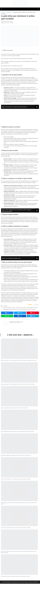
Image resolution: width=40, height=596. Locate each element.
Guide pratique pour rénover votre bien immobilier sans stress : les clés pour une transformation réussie (18, 503)
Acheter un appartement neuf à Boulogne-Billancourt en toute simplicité (14, 407)
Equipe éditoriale (15, 582)
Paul (22, 322)
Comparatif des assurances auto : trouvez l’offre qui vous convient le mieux (19, 309)
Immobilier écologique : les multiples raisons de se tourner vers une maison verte (16, 455)
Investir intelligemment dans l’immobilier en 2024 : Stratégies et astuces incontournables (17, 431)
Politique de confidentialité (33, 582)
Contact (19, 582)
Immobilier (5, 306)
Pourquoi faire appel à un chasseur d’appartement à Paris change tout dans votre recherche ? (18, 384)
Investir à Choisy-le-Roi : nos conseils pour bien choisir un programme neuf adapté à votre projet (18, 360)
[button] (38, 9)
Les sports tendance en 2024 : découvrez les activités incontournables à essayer (20, 307)
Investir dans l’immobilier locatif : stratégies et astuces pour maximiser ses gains (15, 478)
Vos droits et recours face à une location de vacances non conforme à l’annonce (15, 576)
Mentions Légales (25, 582)
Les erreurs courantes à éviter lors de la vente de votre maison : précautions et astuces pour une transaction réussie (18, 552)
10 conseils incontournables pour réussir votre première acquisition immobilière (15, 527)
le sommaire (8, 50)
